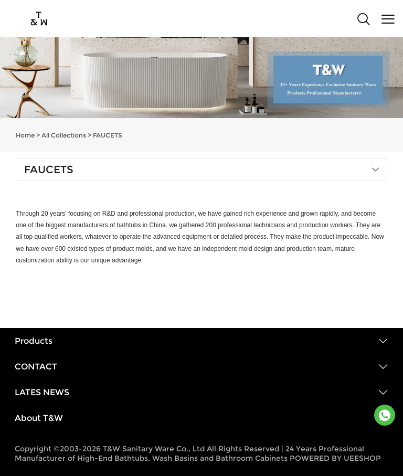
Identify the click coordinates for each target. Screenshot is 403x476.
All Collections (63, 135)
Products (33, 341)
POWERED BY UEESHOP (335, 458)
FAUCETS (107, 135)
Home (25, 135)
